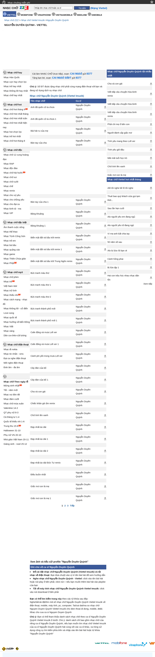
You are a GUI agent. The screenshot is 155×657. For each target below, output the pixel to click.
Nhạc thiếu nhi (11, 269)
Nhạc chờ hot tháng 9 (14, 84)
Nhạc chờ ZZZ (11, 20)
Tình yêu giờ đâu (115, 124)
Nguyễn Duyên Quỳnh (58, 20)
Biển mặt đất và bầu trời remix (45, 212)
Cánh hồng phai (115, 233)
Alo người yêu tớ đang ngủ (120, 200)
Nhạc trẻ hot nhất (12, 111)
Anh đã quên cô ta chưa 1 (43, 93)
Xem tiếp (147, 258)
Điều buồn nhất (38, 449)
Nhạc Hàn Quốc (12, 52)
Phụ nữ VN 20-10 (12, 409)
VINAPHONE (44, 15)
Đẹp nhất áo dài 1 (39, 413)
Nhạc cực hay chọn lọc (15, 56)
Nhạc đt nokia (10, 324)
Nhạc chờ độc (14, 124)
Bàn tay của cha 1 (40, 176)
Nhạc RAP (9, 138)
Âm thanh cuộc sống (14, 201)
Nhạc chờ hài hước (13, 147)
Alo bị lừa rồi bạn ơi (117, 225)
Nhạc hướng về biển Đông (17, 296)
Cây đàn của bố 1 (39, 354)
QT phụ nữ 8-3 (11, 387)
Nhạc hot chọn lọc (13, 106)
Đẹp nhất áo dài (38, 401)
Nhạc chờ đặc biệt (17, 197)
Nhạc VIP (8, 187)
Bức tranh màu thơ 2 (41, 271)
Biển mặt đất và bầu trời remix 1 (46, 224)
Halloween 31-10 (12, 405)
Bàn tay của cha (39, 117)
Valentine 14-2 (11, 382)
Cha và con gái (38, 366)
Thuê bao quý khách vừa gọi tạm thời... (123, 173)
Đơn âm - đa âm (12, 342)
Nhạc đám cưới (11, 373)
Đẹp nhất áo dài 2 (39, 425)
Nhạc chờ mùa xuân (14, 378)
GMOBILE (97, 15)
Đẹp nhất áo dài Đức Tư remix (46, 437)
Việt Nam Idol (10, 260)
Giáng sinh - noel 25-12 (15, 418)
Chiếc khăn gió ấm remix (43, 378)
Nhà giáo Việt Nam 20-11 (16, 414)
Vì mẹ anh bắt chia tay (118, 208)
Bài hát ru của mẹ (39, 105)
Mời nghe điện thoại (13, 337)
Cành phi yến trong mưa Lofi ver (47, 330)
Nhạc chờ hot (14, 79)
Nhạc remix (9, 165)
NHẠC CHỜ (10, 8)
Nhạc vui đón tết (12, 369)
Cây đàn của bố (38, 342)
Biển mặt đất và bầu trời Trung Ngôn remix (51, 236)
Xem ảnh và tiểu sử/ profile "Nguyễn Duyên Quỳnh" (59, 536)
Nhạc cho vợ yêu (12, 169)
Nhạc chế (8, 160)
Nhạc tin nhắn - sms (14, 328)
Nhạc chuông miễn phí (19, 2)
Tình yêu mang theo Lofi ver (121, 116)
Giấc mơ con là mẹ (40, 461)
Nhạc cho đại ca (12, 178)
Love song (9, 287)
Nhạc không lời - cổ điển (16, 283)
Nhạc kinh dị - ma (12, 183)
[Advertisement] (77, 35)
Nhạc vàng (9, 305)
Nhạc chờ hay (14, 47)
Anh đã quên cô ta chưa (42, 82)
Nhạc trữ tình (10, 265)
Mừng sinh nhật (11, 360)
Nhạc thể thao (11, 206)
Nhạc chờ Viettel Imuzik (33, 20)
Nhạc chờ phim (11, 251)
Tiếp (72, 480)
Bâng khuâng (37, 188)
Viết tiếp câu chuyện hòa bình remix (122, 68)
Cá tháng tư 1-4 (11, 391)
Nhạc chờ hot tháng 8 (14, 115)
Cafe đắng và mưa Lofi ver (44, 307)
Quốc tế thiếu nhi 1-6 (14, 396)
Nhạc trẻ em (10, 215)
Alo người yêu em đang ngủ (121, 191)
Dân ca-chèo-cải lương (15, 310)
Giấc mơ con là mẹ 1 (41, 473)
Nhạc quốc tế (10, 292)
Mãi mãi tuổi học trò (117, 132)
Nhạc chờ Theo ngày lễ (16, 356)
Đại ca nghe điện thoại (15, 333)
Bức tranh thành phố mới (43, 283)
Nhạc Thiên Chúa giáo (15, 233)
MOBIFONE (27, 15)
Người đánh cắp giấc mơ (119, 107)
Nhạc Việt (8, 301)
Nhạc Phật (9, 237)
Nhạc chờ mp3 (15, 246)
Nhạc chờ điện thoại (18, 319)
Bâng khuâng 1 (38, 200)
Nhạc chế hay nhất (13, 70)
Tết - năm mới (11, 364)
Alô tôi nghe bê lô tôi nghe (120, 162)
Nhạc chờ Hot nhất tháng (16, 88)
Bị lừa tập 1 (113, 242)
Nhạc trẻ (8, 256)
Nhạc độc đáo (11, 142)
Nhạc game (9, 228)
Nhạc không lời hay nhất (16, 65)
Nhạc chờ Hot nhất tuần (15, 93)
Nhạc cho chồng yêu (14, 174)
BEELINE (82, 15)
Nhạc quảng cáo (12, 224)
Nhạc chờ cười (11, 156)
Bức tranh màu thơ (40, 247)
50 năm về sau (114, 216)
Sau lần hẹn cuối (115, 183)
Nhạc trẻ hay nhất (12, 61)
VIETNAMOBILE (64, 15)
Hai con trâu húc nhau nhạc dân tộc (123, 252)
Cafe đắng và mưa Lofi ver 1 (45, 318)
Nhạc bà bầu (10, 219)
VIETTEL (11, 15)
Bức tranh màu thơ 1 (41, 259)
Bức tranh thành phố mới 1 (44, 295)
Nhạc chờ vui (10, 151)
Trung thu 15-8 (11, 400)
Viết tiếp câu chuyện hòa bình (122, 78)
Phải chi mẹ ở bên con (118, 99)
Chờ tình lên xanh (39, 390)
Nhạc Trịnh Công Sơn (14, 210)
